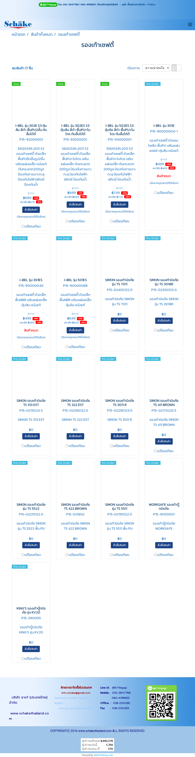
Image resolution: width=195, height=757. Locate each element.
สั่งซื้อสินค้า (31, 210)
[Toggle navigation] (190, 25)
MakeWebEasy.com (103, 755)
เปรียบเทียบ (33, 226)
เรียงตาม (134, 68)
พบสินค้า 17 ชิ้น (22, 68)
